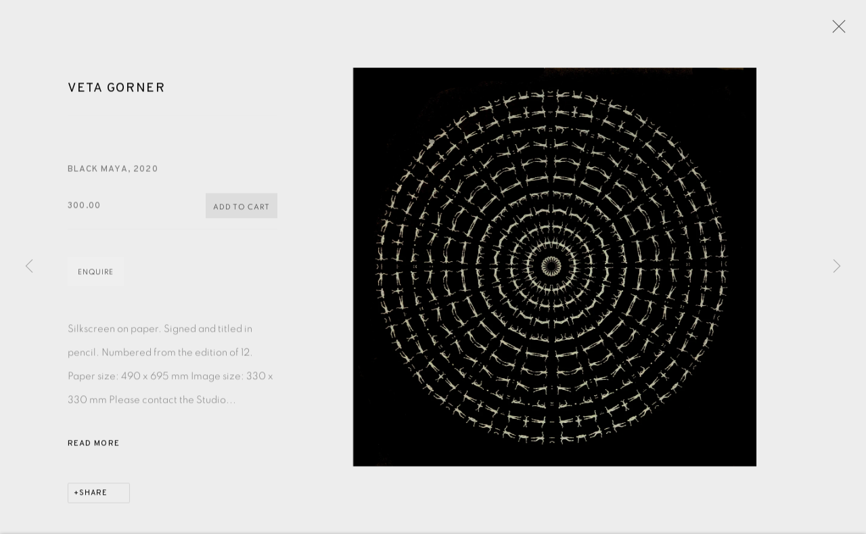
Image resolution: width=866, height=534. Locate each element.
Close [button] (835, 30)
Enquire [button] (96, 274)
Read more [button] (94, 446)
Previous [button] (29, 266)
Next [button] (837, 266)
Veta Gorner (117, 91)
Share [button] (93, 495)
